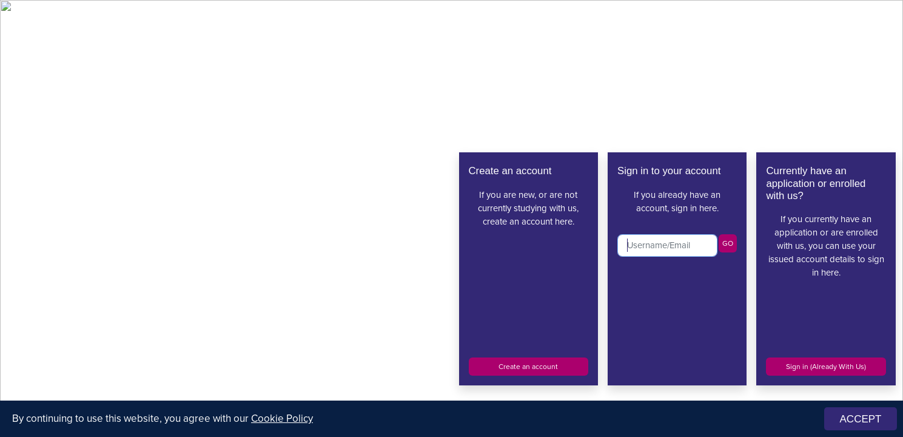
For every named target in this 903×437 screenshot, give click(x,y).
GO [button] (727, 243)
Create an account (528, 366)
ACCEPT (861, 419)
